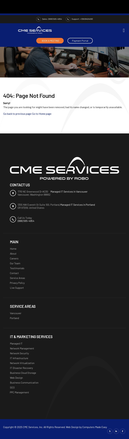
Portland (14, 318)
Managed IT (16, 343)
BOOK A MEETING (50, 40)
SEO (12, 387)
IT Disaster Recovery (21, 367)
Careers (14, 258)
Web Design (16, 377)
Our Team (15, 263)
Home (13, 248)
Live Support (17, 287)
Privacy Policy (17, 282)
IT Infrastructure (19, 358)
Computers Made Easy (94, 427)
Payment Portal (80, 40)
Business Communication (24, 382)
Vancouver (15, 313)
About (13, 253)
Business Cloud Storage (23, 372)
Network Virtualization (22, 363)
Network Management (22, 348)
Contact (14, 273)
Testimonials (17, 268)
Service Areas (17, 277)
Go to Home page (41, 113)
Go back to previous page (17, 113)
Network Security (19, 353)
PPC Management (19, 392)
